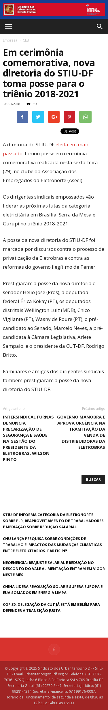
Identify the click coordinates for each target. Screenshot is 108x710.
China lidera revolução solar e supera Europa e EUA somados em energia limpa (53, 589)
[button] (100, 26)
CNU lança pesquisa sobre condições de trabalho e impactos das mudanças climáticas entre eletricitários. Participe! (52, 544)
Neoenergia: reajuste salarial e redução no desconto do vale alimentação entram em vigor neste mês (54, 568)
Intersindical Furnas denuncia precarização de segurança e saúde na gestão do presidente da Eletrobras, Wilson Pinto (28, 438)
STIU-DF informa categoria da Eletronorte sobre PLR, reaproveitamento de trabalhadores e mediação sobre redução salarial (53, 520)
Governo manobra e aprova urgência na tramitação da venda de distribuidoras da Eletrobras (81, 432)
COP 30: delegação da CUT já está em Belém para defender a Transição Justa (51, 607)
